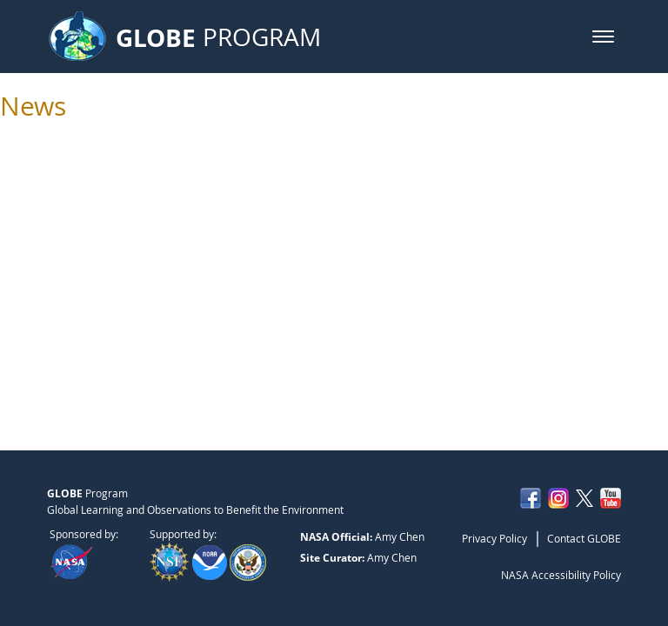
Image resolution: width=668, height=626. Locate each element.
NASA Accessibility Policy (561, 575)
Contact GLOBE (584, 538)
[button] (603, 36)
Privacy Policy (494, 538)
